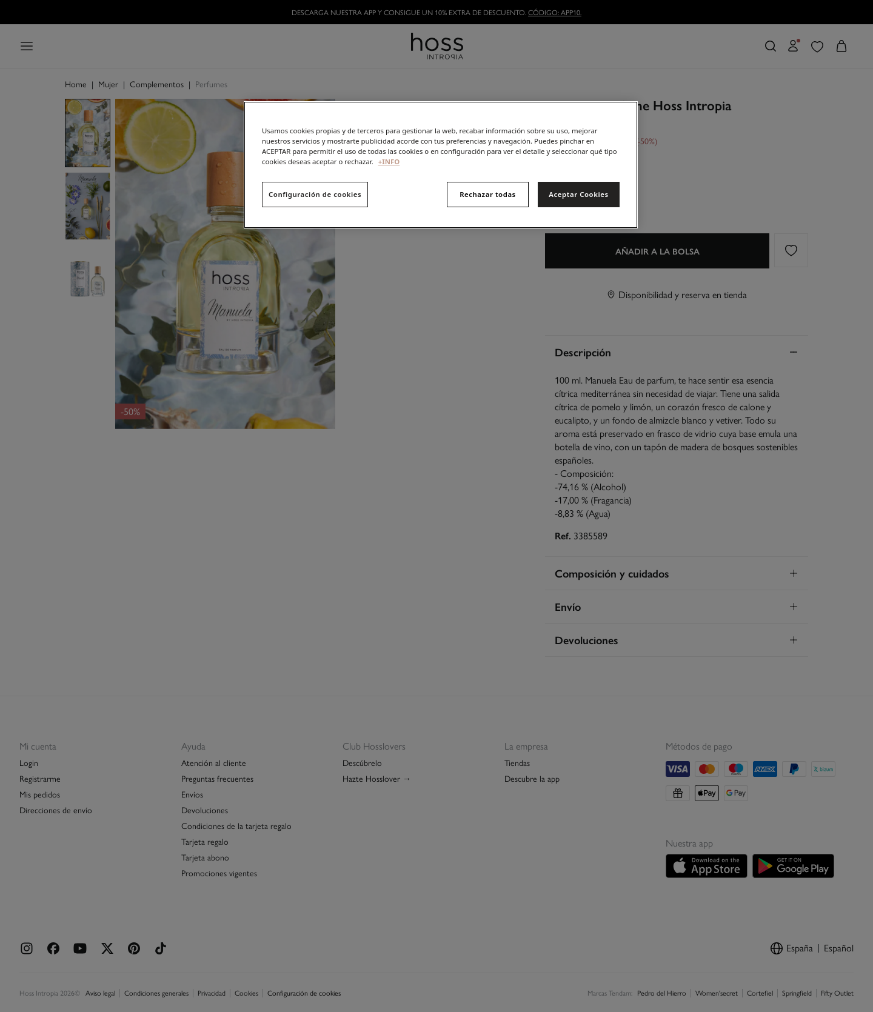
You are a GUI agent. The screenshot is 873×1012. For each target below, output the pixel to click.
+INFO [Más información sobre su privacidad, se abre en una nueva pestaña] (389, 161)
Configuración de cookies (315, 194)
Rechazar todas (488, 194)
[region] (441, 164)
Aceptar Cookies (578, 194)
